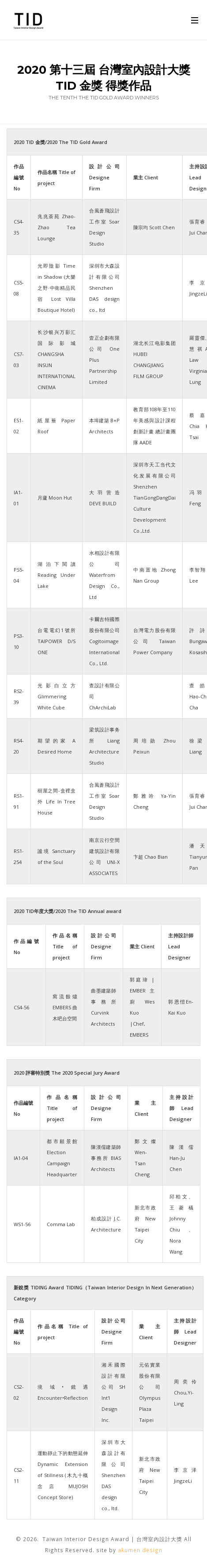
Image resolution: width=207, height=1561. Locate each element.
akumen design (140, 1549)
